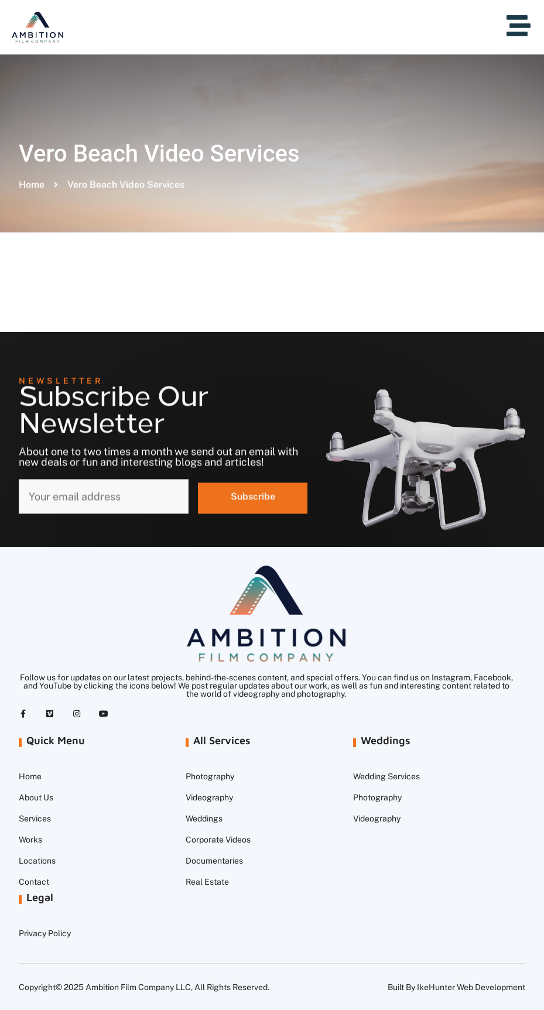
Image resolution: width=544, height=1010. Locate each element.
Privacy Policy (45, 933)
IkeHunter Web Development (471, 987)
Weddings (204, 818)
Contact (34, 881)
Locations (37, 860)
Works (30, 839)
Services (35, 818)
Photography (210, 776)
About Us (36, 797)
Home (30, 776)
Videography (209, 797)
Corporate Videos (218, 839)
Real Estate (207, 881)
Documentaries (214, 860)
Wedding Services (386, 776)
